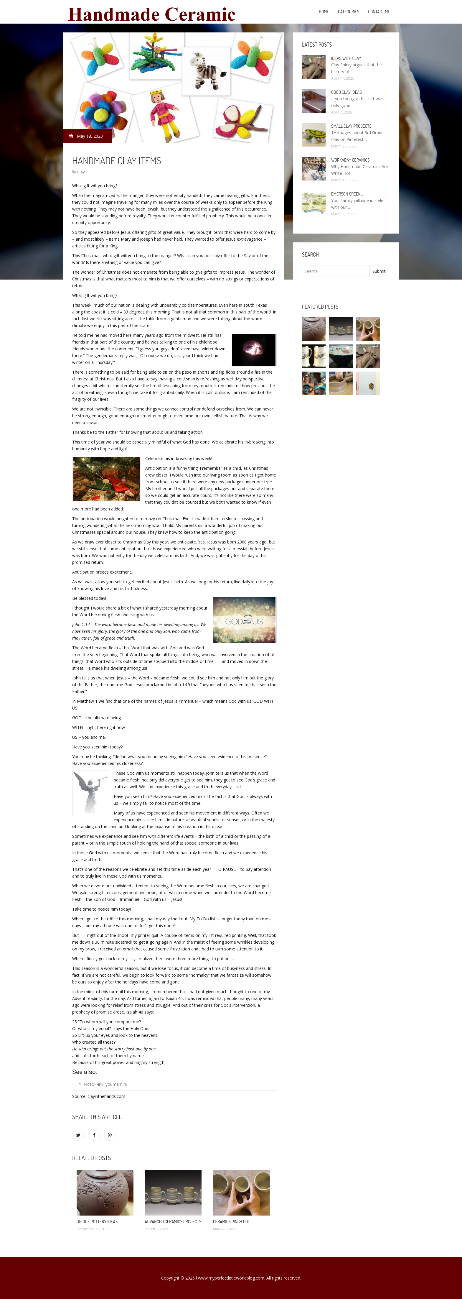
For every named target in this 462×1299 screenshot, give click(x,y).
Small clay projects (351, 126)
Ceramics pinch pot (231, 1221)
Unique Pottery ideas (97, 1221)
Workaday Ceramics (350, 160)
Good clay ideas (346, 92)
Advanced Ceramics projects (173, 1221)
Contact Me (379, 11)
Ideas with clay (346, 58)
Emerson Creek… (347, 194)
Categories (348, 11)
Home (324, 11)
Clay (81, 172)
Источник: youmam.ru (105, 1084)
